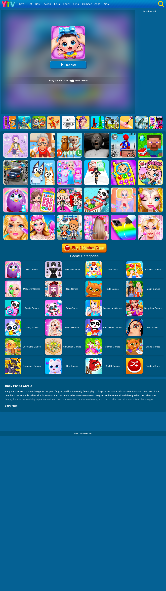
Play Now (68, 64)
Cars (57, 4)
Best (37, 4)
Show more (11, 405)
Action (47, 4)
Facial (66, 4)
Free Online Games (83, 433)
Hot (30, 4)
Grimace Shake (91, 4)
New (21, 4)
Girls (76, 4)
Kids (106, 4)
